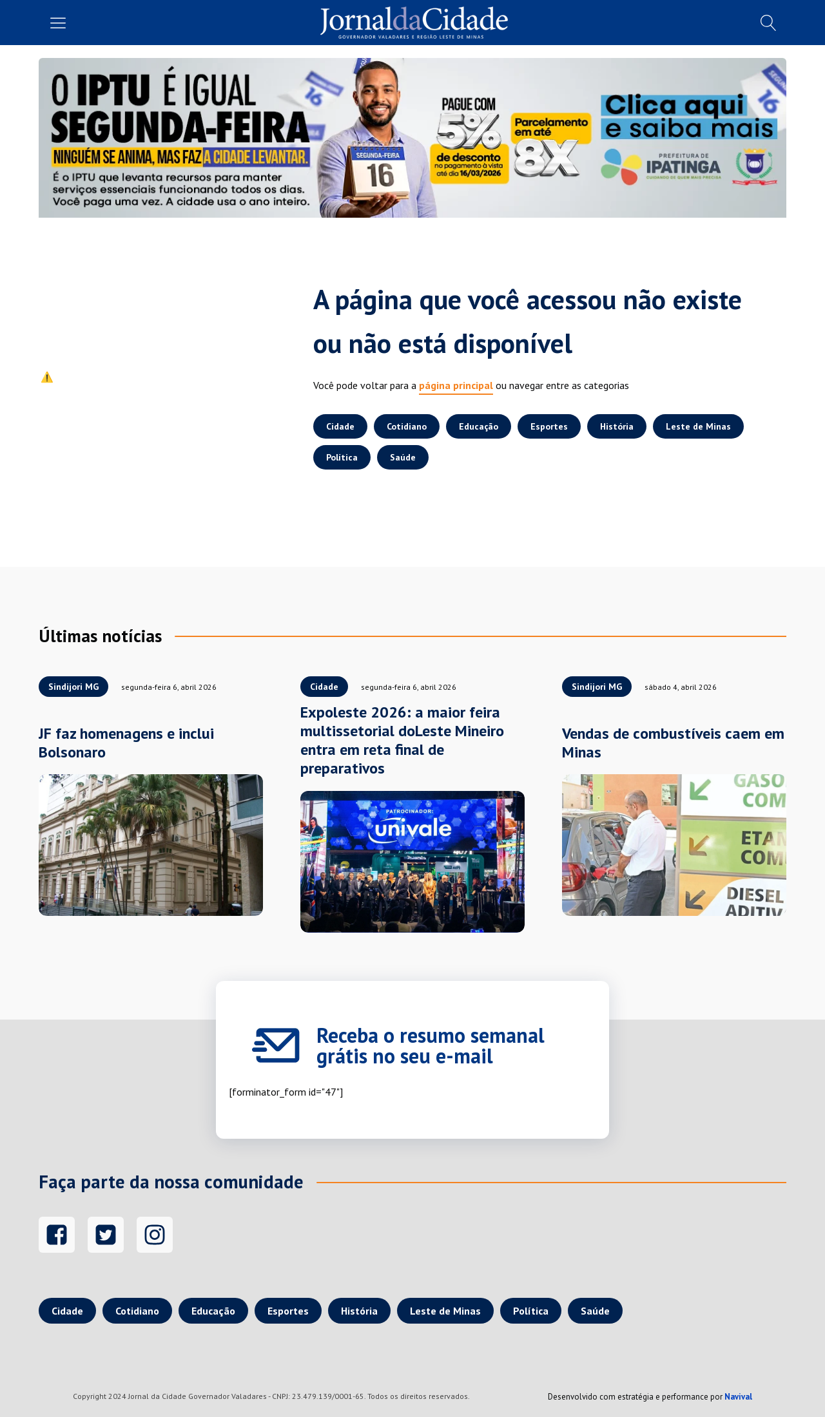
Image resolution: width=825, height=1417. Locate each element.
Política (342, 457)
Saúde (403, 457)
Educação (478, 426)
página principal (456, 385)
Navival (738, 1396)
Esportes (549, 426)
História (617, 426)
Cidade (340, 426)
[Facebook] (57, 1235)
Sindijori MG (73, 686)
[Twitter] (106, 1235)
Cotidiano (407, 426)
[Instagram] (155, 1235)
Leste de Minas (698, 426)
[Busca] (768, 22)
